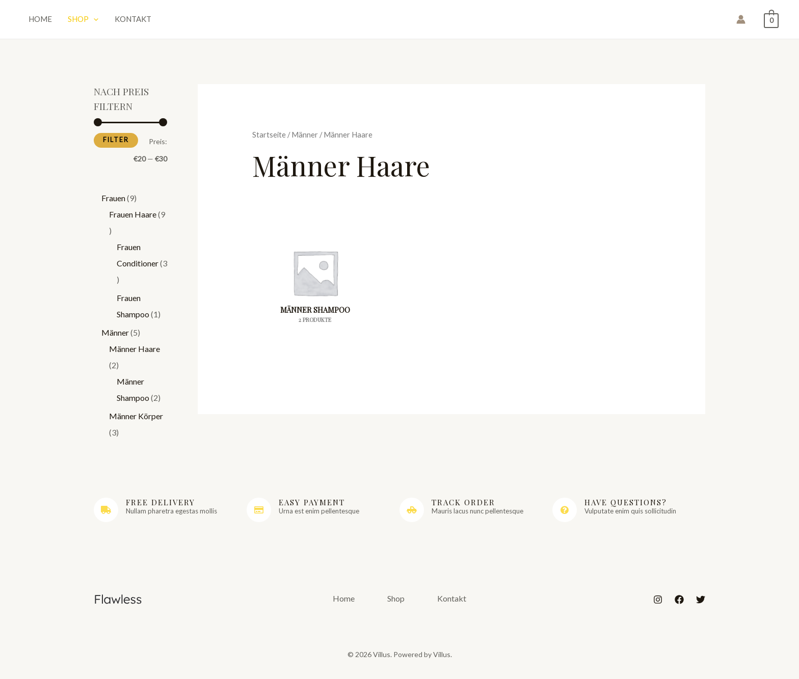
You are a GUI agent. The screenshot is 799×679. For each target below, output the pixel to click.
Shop (74, 20)
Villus (400, 22)
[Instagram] (657, 604)
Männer (304, 138)
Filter (116, 144)
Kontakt (118, 20)
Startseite (269, 138)
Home (37, 20)
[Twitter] (700, 604)
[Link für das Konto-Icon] (740, 21)
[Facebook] (679, 604)
